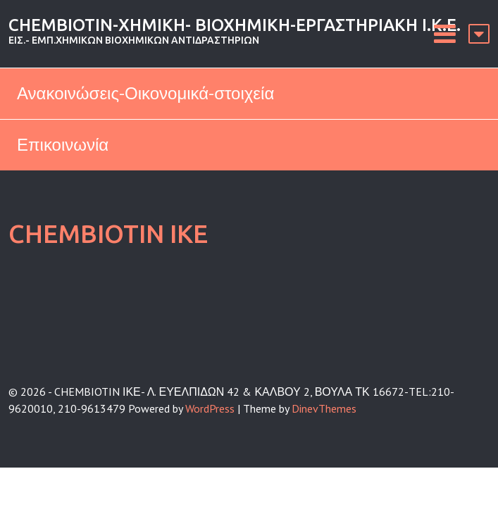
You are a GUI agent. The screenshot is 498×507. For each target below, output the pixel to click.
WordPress (210, 408)
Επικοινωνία (62, 145)
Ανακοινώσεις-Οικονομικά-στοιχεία (145, 93)
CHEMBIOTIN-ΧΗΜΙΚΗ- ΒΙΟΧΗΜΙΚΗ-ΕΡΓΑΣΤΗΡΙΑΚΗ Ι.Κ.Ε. (234, 25)
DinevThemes (324, 408)
